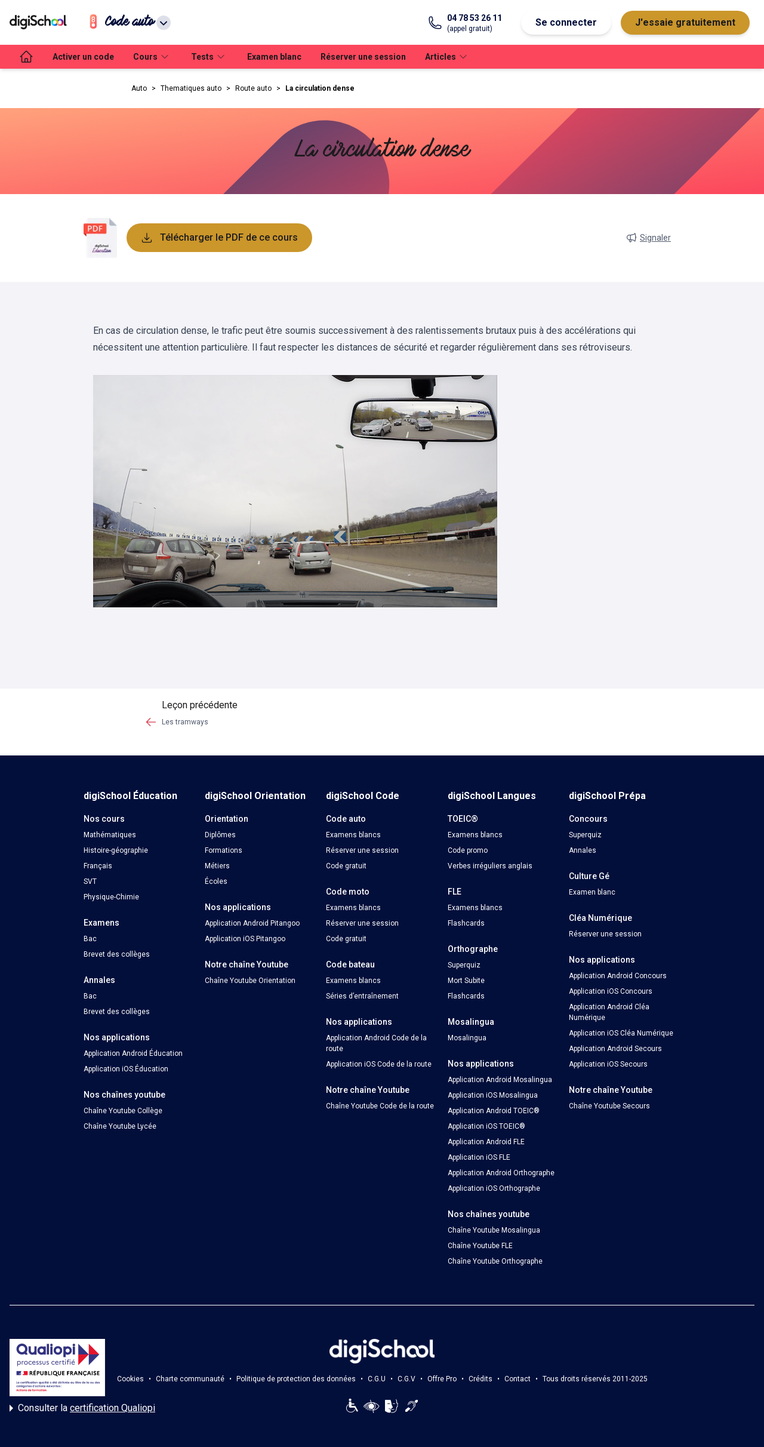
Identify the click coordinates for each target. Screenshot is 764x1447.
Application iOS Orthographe (494, 1188)
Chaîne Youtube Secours (609, 1106)
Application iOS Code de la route (379, 1064)
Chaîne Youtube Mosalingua (494, 1230)
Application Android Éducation (133, 1053)
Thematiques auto (191, 88)
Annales (582, 850)
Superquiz (464, 965)
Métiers (217, 866)
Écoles (216, 881)
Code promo (468, 850)
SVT (90, 881)
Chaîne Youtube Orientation (250, 980)
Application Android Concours (618, 976)
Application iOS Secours (608, 1064)
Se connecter (566, 22)
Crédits (480, 1379)
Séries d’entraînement (362, 996)
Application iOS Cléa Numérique (621, 1033)
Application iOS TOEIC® (486, 1126)
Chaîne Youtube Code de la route (380, 1106)
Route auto (253, 88)
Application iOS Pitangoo (245, 939)
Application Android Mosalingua (500, 1080)
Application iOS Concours (610, 991)
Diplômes (220, 835)
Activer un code (83, 57)
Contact (517, 1379)
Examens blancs (353, 835)
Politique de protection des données (296, 1379)
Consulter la (82, 1408)
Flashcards (466, 923)
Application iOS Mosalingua (493, 1095)
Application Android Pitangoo (252, 923)
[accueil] (26, 57)
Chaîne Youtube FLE (480, 1246)
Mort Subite (466, 980)
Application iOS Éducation (126, 1069)
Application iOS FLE (479, 1157)
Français (98, 866)
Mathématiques (110, 835)
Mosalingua (467, 1038)
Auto (139, 88)
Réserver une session (363, 57)
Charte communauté (190, 1379)
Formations (223, 850)
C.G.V (406, 1379)
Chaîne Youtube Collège (123, 1111)
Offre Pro (442, 1379)
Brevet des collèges (117, 954)
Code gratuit (346, 866)
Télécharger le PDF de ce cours (219, 238)
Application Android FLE (486, 1142)
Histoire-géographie (116, 850)
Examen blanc (274, 57)
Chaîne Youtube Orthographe (495, 1261)
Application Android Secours (615, 1048)
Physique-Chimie (111, 897)
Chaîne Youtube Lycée (120, 1126)
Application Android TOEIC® (494, 1111)
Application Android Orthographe (501, 1173)
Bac (90, 939)
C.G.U (377, 1379)
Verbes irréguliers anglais (490, 866)
